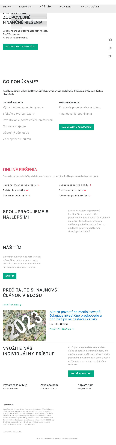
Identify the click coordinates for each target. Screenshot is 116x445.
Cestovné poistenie (72, 190)
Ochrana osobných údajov (12, 431)
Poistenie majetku (15, 190)
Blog (7, 6)
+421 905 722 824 (48, 389)
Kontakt (66, 6)
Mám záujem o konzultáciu (20, 47)
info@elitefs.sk (84, 389)
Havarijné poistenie (16, 195)
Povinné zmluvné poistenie (21, 185)
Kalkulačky (90, 6)
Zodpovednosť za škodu (75, 185)
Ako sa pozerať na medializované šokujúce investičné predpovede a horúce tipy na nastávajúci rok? (76, 315)
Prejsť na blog (12, 305)
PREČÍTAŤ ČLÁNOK (62, 329)
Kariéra (25, 6)
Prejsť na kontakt (81, 373)
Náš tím (45, 6)
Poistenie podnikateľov (75, 195)
